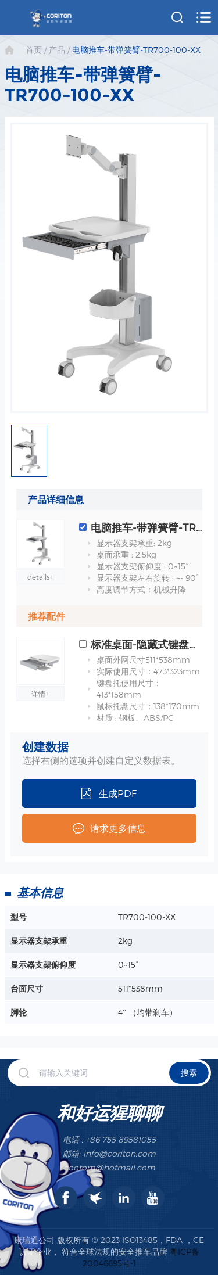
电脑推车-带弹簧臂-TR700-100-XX (136, 50)
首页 (34, 50)
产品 (57, 50)
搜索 (189, 1073)
